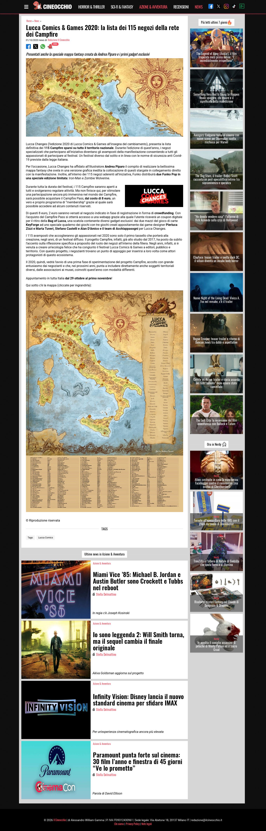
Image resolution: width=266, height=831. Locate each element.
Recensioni (181, 7)
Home (29, 21)
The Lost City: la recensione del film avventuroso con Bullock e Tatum (216, 422)
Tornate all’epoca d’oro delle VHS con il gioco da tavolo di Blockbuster (216, 522)
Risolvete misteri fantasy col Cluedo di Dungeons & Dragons (216, 604)
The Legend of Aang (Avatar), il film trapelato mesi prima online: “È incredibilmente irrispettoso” (216, 57)
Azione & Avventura (153, 7)
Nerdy (216, 476)
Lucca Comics (45, 537)
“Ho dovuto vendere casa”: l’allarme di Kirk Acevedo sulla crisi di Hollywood (216, 218)
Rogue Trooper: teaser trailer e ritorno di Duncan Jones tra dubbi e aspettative (216, 340)
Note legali (146, 824)
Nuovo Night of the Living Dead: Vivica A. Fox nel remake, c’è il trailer (216, 300)
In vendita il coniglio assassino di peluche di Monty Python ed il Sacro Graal (216, 646)
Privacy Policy (132, 824)
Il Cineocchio (60, 820)
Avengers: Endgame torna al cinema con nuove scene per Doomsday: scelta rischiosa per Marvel (216, 138)
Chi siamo (119, 824)
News (198, 7)
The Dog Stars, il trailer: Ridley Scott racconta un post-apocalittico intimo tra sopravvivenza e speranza (216, 179)
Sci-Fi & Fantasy (122, 7)
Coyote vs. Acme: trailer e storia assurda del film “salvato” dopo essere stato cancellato (216, 383)
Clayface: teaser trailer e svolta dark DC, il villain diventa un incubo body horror (216, 259)
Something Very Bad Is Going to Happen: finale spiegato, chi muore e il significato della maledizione (216, 98)
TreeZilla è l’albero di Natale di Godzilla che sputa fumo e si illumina (216, 563)
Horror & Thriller (91, 7)
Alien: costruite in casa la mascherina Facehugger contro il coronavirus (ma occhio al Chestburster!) (216, 483)
